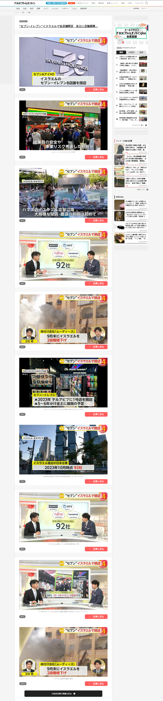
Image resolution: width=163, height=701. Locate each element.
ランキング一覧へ (138, 125)
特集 (93, 3)
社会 (24, 8)
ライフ (46, 8)
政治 (18, 8)
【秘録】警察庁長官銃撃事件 (56, 3)
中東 (29, 12)
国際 (38, 8)
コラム (74, 8)
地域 (123, 3)
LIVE (130, 3)
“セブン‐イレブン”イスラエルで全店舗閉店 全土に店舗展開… (58, 26)
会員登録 (136, 8)
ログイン (144, 8)
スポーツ (65, 8)
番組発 (101, 3)
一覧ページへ (141, 189)
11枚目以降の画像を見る (62, 694)
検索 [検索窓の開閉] (146, 3)
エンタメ (55, 8)
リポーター (139, 3)
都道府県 (83, 8)
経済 (31, 8)
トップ (16, 12)
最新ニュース (112, 3)
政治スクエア (83, 3)
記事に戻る (98, 89)
